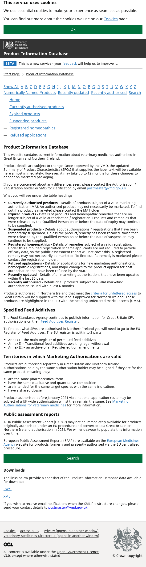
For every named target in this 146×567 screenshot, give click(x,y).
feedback (69, 63)
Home (14, 99)
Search (135, 92)
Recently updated (73, 92)
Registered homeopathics (32, 128)
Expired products (24, 113)
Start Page (12, 74)
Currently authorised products (36, 106)
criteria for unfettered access (114, 293)
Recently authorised (109, 92)
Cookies (111, 18)
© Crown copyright (127, 555)
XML (7, 496)
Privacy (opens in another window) (71, 531)
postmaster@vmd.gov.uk (106, 188)
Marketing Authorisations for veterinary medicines (66, 403)
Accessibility (29, 531)
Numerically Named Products (30, 92)
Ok (73, 29)
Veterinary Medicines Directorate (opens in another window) (51, 535)
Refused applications (28, 135)
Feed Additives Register (59, 321)
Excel (8, 489)
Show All (11, 86)
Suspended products (28, 121)
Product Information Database (36, 53)
